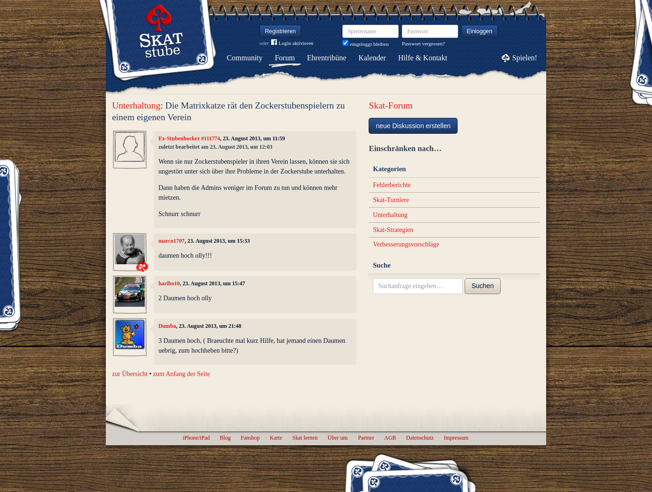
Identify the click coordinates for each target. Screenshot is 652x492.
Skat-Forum (391, 105)
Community (244, 58)
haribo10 (169, 283)
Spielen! (524, 58)
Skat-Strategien (393, 229)
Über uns (337, 437)
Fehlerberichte (392, 184)
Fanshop (250, 437)
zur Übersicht (130, 373)
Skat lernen (305, 437)
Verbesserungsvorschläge (406, 244)
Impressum (456, 437)
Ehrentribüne (327, 58)
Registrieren (280, 31)
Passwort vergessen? (423, 43)
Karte (276, 437)
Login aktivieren (292, 43)
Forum (285, 58)
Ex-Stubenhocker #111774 (189, 138)
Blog (225, 437)
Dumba (167, 326)
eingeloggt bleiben (365, 44)
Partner (366, 437)
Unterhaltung (136, 105)
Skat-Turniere (391, 199)
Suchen (483, 285)
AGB (390, 437)
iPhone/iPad (196, 437)
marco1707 (171, 241)
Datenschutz (420, 437)
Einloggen (480, 31)
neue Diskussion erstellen (413, 126)
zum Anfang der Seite (181, 373)
